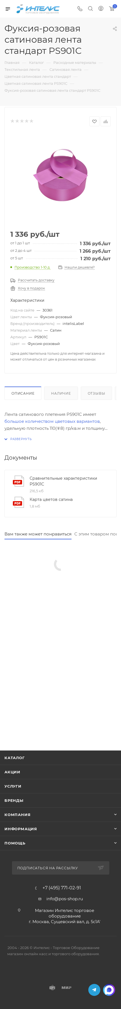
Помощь (14, 843)
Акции (12, 772)
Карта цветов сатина (51, 499)
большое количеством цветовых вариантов (52, 421)
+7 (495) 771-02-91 (61, 888)
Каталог (14, 757)
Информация (20, 829)
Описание (22, 393)
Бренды (13, 800)
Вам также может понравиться (38, 534)
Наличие (61, 393)
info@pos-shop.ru (64, 898)
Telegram (94, 990)
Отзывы (96, 393)
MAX (109, 990)
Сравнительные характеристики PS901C (63, 481)
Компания (17, 814)
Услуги (13, 786)
